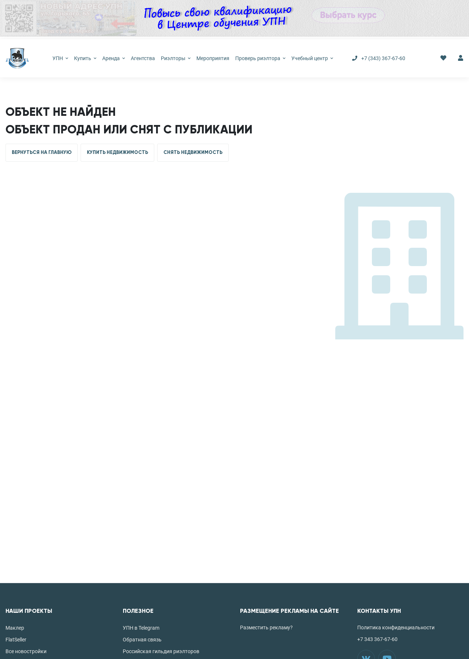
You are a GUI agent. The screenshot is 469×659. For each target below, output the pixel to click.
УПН (60, 58)
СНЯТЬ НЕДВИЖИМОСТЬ (192, 152)
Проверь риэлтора (260, 58)
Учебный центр (312, 58)
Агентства (143, 58)
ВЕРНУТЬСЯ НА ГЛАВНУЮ (41, 152)
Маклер (14, 628)
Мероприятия (212, 58)
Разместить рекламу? (266, 627)
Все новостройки (26, 651)
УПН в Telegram (141, 628)
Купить (85, 58)
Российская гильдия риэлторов (161, 651)
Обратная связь (142, 640)
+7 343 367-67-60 (377, 639)
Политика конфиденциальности (396, 627)
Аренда (113, 58)
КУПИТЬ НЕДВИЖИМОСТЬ (117, 152)
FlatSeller (15, 640)
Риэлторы (176, 58)
